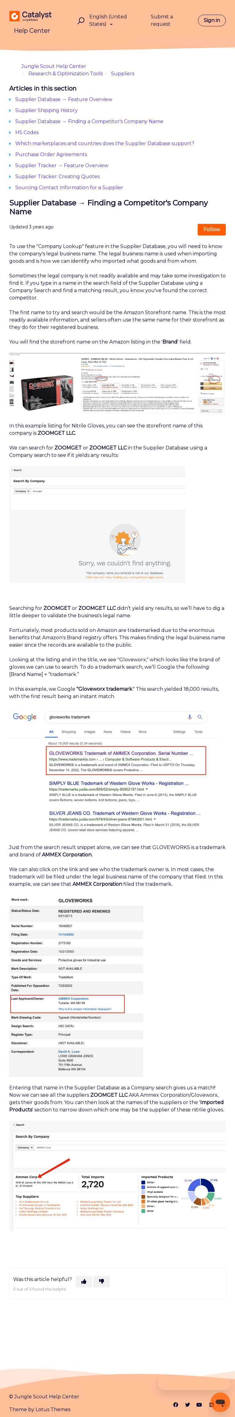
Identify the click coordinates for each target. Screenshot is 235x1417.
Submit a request (162, 20)
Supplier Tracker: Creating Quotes (57, 176)
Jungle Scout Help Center (53, 66)
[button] (80, 21)
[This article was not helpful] (101, 1281)
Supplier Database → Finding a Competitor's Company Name (89, 121)
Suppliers (122, 74)
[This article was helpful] (84, 1281)
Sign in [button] (212, 20)
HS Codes (27, 132)
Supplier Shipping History (46, 110)
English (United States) (108, 20)
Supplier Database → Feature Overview (63, 99)
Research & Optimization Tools (65, 74)
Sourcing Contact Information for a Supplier (69, 187)
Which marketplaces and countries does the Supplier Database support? (104, 143)
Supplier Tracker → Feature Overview (61, 165)
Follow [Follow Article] (211, 229)
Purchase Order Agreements (51, 154)
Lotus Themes (52, 1409)
